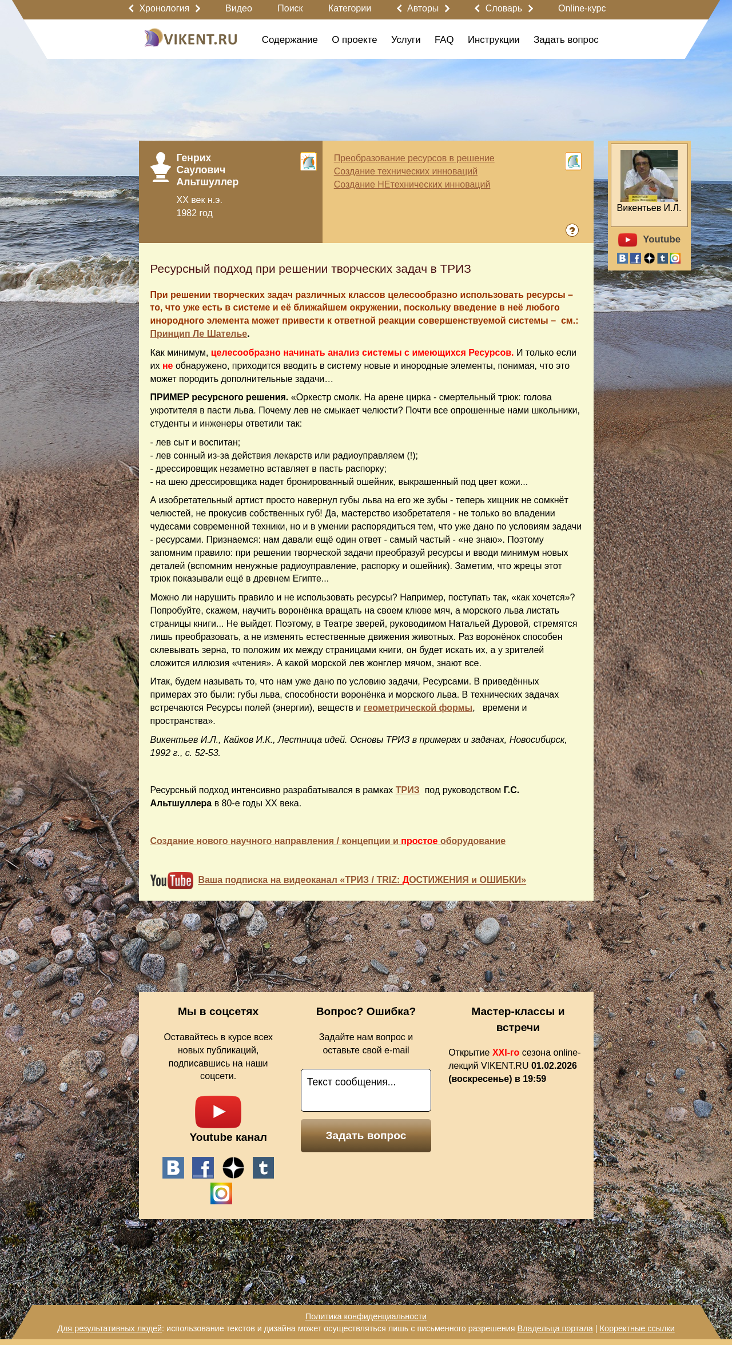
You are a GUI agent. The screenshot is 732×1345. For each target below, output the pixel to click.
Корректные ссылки (637, 1328)
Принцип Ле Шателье (199, 334)
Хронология (164, 8)
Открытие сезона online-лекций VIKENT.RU (514, 1066)
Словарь (504, 8)
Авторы (423, 8)
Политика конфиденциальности (366, 1316)
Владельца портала (554, 1328)
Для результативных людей (109, 1328)
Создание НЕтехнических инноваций (412, 184)
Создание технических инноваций (406, 171)
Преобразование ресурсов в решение (414, 158)
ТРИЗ (408, 790)
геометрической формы (418, 708)
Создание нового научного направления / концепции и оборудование (328, 841)
